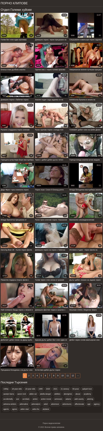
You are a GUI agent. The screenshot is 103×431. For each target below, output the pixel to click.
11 (68, 376)
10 (62, 376)
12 (73, 376)
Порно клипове (14, 3)
